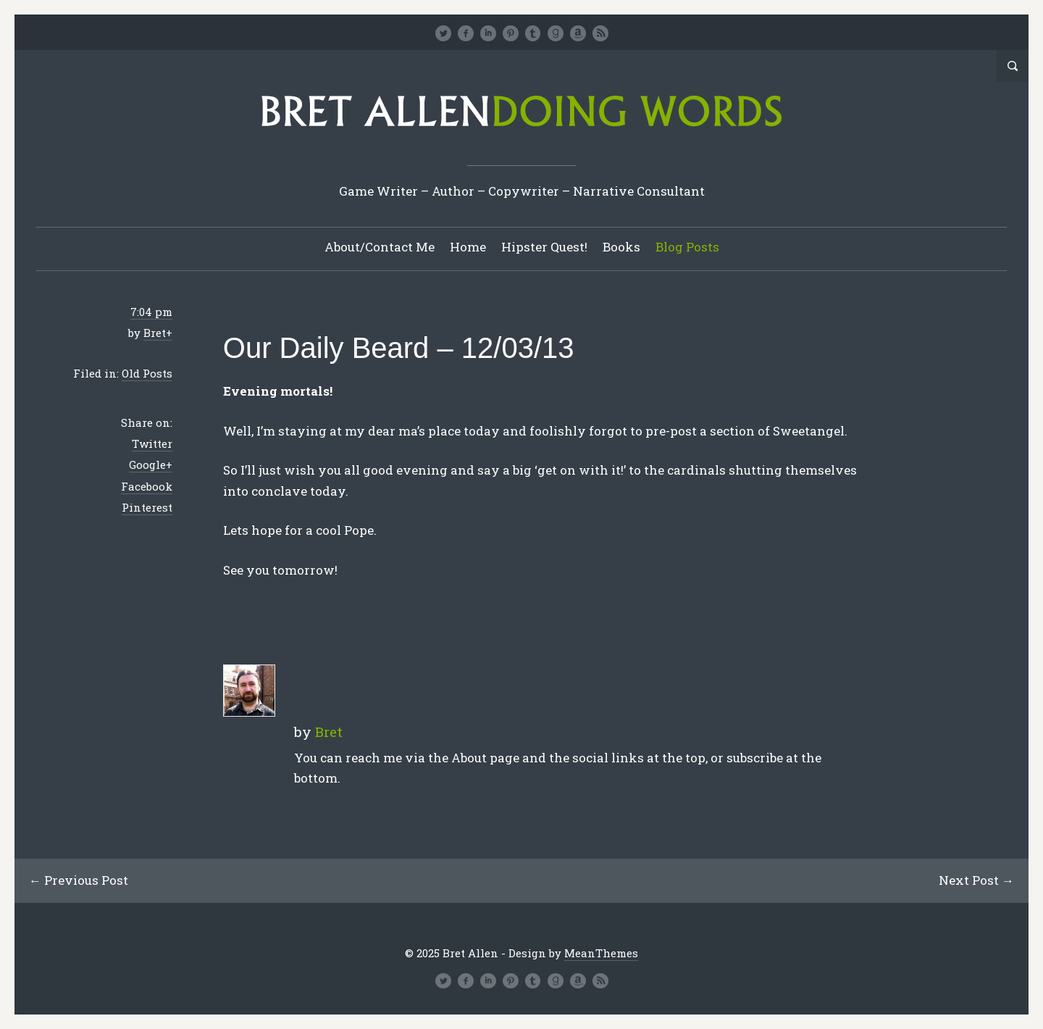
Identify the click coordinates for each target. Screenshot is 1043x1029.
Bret (154, 332)
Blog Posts (687, 246)
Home (468, 246)
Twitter (152, 443)
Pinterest (147, 507)
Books (621, 246)
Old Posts (147, 373)
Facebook (146, 486)
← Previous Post (78, 880)
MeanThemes (601, 953)
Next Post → (976, 880)
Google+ (150, 464)
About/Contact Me (379, 246)
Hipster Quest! (544, 246)
